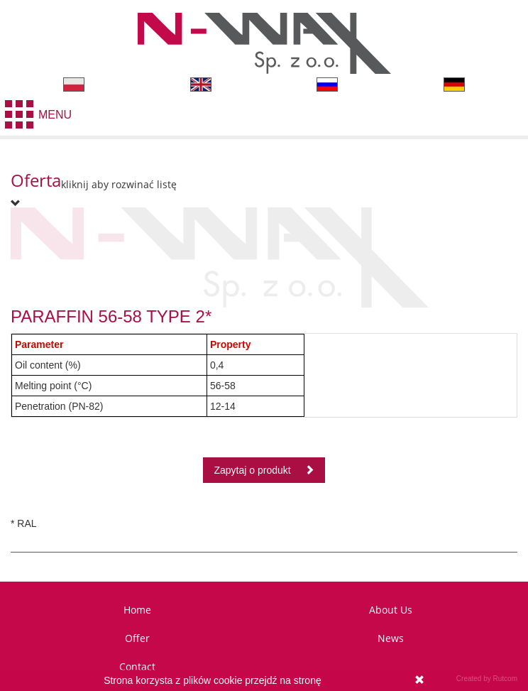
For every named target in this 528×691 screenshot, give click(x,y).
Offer (137, 638)
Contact (137, 666)
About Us (390, 609)
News (391, 638)
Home (137, 609)
